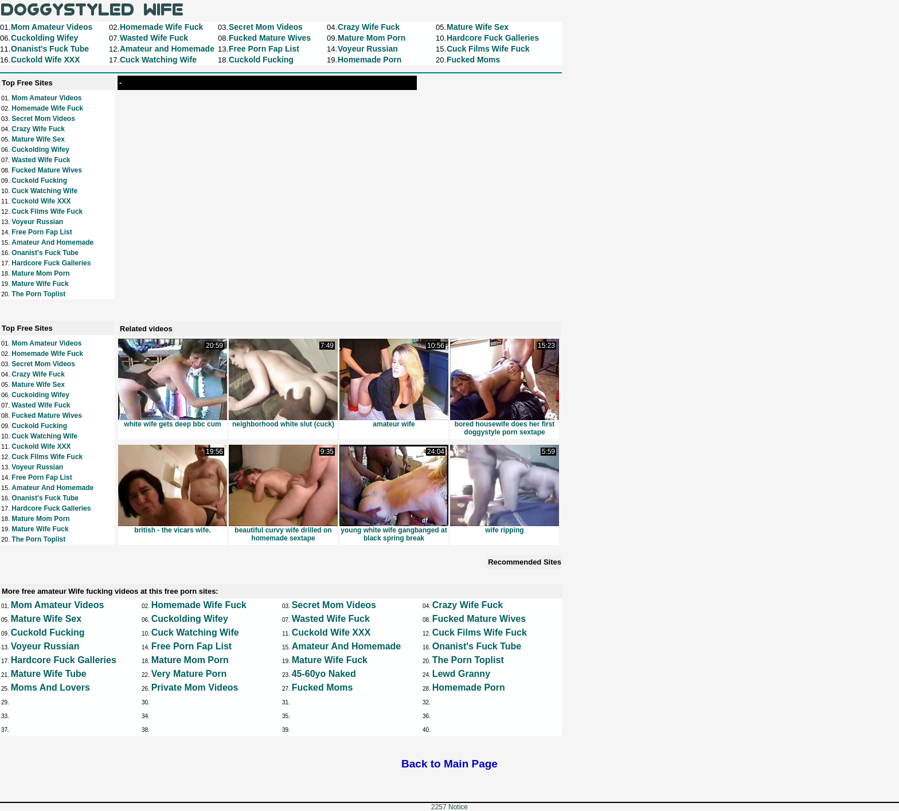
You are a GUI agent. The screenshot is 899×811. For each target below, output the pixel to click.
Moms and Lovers (50, 687)
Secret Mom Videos (43, 119)
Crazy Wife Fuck (38, 129)
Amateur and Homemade (52, 242)
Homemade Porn (468, 687)
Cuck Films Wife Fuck (47, 211)
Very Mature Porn (189, 674)
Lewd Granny (461, 674)
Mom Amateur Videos (46, 98)
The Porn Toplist (38, 294)
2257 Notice (449, 807)
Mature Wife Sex (38, 139)
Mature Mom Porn (40, 273)
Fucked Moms (322, 687)
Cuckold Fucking (39, 181)
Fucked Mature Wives (46, 170)
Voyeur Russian (37, 222)
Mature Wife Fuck (39, 284)
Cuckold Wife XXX (41, 201)
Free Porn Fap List (41, 232)
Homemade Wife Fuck (47, 108)
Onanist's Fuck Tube (45, 253)
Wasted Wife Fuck (40, 160)
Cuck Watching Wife (44, 191)
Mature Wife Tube (49, 674)
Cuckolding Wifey (40, 150)
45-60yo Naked (324, 674)
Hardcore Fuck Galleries (51, 263)
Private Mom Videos (195, 687)
